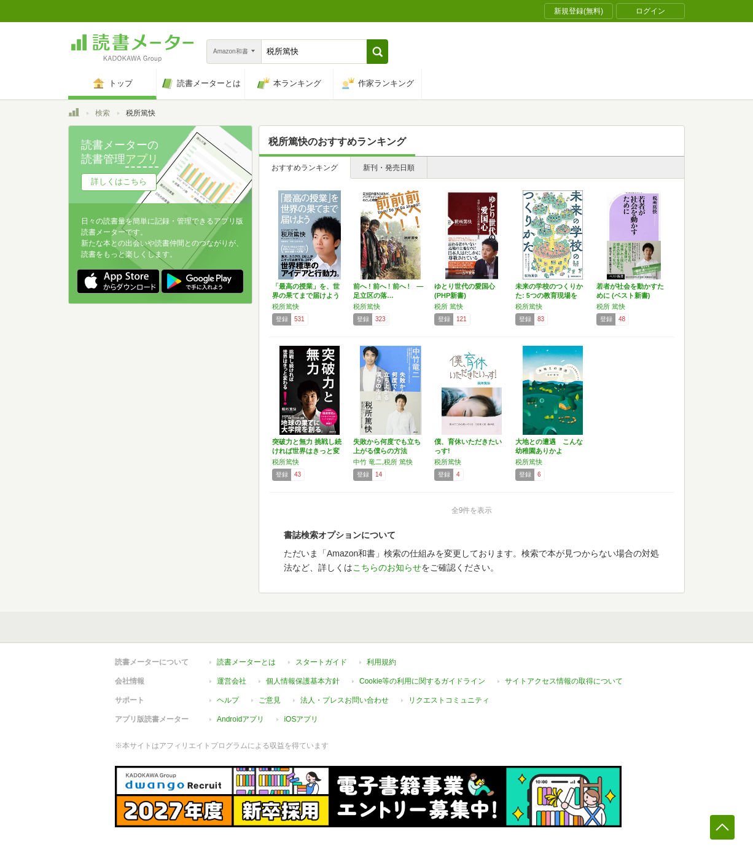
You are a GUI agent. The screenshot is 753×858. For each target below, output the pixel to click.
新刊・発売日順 (389, 167)
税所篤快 (285, 306)
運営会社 (231, 681)
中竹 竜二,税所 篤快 (383, 462)
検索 (102, 113)
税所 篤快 (448, 306)
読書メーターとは (246, 662)
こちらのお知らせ (387, 567)
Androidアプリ (240, 719)
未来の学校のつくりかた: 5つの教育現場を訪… (549, 295)
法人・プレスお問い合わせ (344, 700)
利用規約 (381, 662)
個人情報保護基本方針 (303, 681)
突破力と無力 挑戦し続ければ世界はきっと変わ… (306, 451)
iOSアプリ (301, 719)
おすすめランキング (304, 167)
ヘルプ (228, 700)
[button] (377, 51)
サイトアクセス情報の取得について (564, 681)
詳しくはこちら (119, 181)
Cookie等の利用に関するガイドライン (422, 681)
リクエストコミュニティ (449, 700)
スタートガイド (321, 662)
